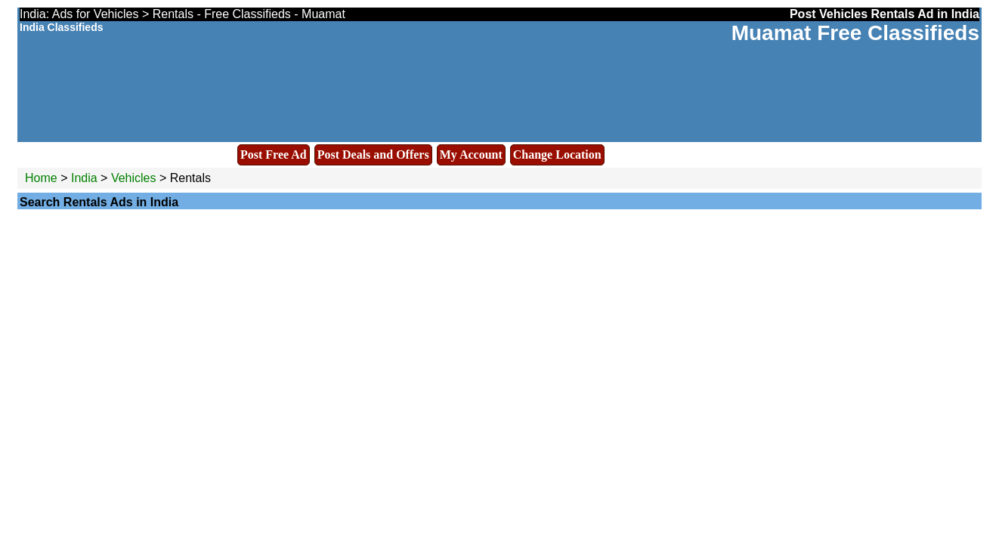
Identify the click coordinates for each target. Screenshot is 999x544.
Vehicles (133, 178)
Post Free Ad (273, 154)
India (84, 178)
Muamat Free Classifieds (855, 33)
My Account (471, 154)
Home (41, 178)
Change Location (557, 154)
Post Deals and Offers (373, 154)
